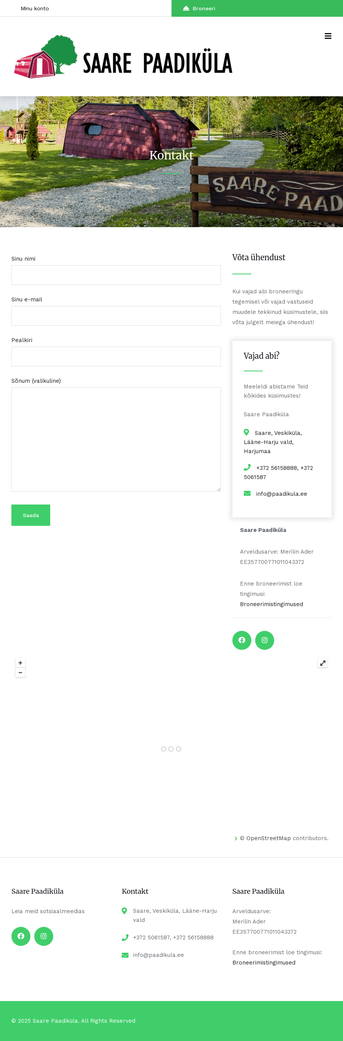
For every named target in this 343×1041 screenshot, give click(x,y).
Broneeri (199, 8)
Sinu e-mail (116, 307)
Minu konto (35, 8)
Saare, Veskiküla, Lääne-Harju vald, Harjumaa (273, 442)
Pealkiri (116, 348)
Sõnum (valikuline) (116, 435)
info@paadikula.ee (281, 493)
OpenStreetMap (268, 838)
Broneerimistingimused (271, 604)
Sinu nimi (116, 267)
